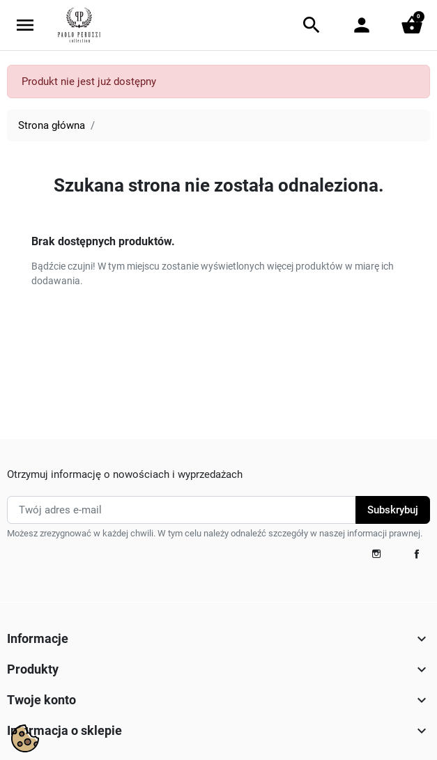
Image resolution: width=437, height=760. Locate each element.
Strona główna (51, 125)
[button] (311, 25)
